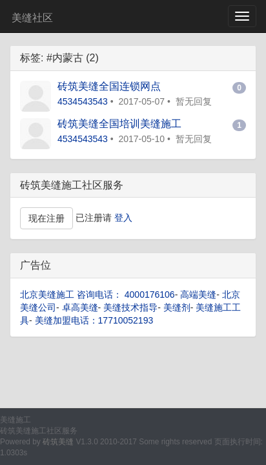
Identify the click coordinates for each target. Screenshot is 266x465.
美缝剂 (176, 307)
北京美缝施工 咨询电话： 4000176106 (97, 294)
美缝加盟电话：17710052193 (94, 320)
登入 (123, 217)
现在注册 (46, 218)
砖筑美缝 (58, 441)
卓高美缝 (80, 307)
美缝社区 (32, 17)
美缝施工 (15, 419)
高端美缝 (198, 294)
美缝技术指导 (130, 307)
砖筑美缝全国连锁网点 (109, 86)
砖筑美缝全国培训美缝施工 (119, 123)
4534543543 (82, 101)
